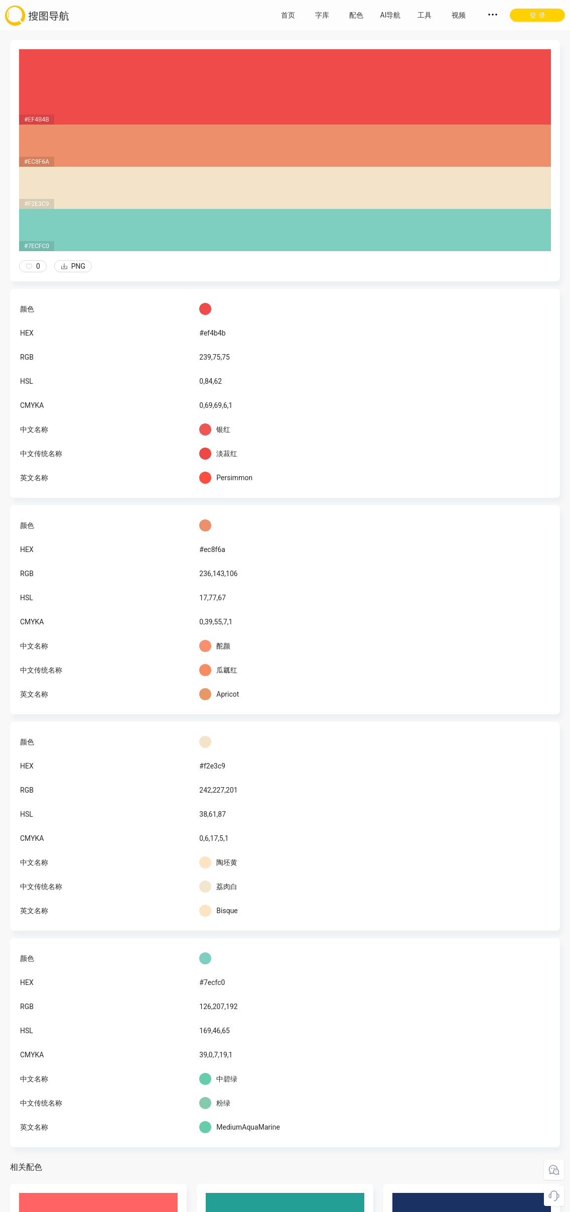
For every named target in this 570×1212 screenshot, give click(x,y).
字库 (322, 15)
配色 (356, 15)
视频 (459, 15)
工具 (424, 15)
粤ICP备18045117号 (285, 1201)
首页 (288, 15)
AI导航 (390, 15)
